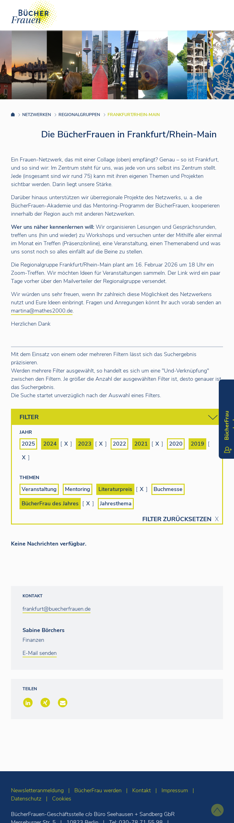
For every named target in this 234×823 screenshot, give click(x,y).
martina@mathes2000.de (42, 310)
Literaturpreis (115, 489)
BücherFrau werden (98, 790)
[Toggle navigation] (219, 15)
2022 (119, 443)
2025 (28, 443)
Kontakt (141, 790)
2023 (84, 443)
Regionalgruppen (79, 115)
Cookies (61, 798)
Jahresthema (116, 503)
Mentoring (77, 489)
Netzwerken (36, 115)
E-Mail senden (40, 653)
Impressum (174, 790)
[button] (27, 703)
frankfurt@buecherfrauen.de (56, 609)
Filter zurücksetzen (176, 519)
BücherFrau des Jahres (50, 503)
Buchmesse (168, 489)
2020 (176, 443)
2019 (197, 443)
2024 (50, 443)
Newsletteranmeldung (37, 790)
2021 (141, 443)
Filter (119, 417)
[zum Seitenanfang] (217, 810)
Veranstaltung (39, 489)
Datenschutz (26, 798)
